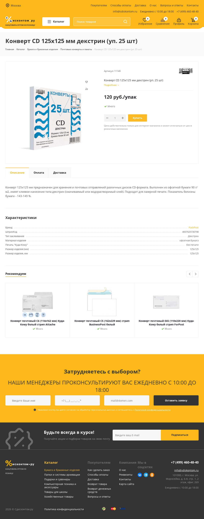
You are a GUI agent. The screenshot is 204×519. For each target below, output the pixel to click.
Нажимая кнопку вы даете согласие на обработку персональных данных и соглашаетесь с (104, 410)
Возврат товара (97, 484)
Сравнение (163, 23)
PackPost (194, 227)
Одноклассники (152, 475)
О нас (153, 5)
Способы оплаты (120, 5)
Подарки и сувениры (57, 479)
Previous (190, 274)
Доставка (140, 5)
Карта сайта (126, 484)
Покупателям (99, 5)
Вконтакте (140, 475)
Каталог (51, 462)
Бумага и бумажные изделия (62, 470)
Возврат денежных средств (99, 490)
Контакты (193, 5)
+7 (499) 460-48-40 (188, 11)
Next (196, 274)
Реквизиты (125, 474)
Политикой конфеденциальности (153, 409)
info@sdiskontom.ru (125, 11)
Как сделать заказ (99, 470)
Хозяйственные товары (58, 496)
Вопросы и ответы (171, 5)
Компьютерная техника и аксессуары (60, 485)
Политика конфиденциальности (64, 509)
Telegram (146, 475)
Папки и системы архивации (62, 474)
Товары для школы (55, 492)
